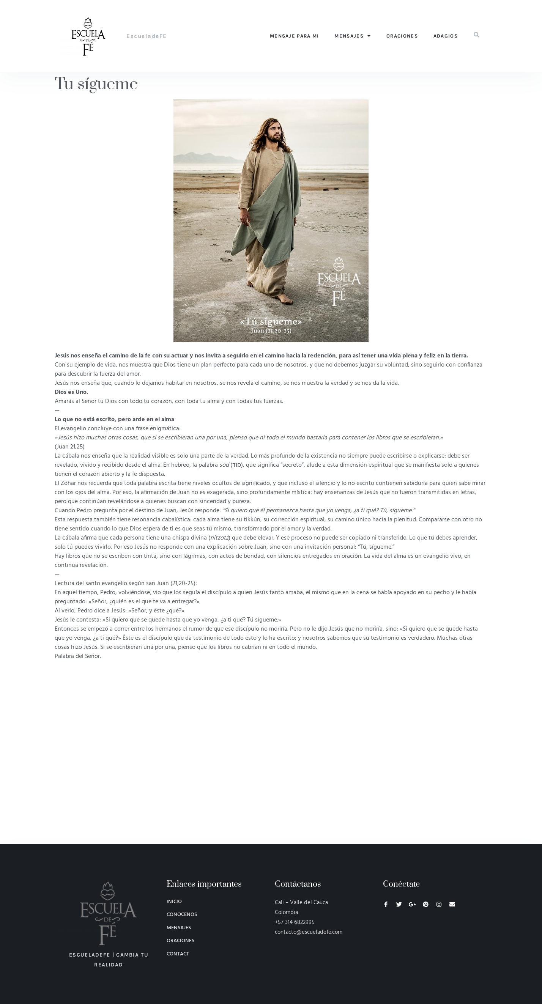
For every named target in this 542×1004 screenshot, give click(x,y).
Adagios (445, 36)
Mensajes (352, 36)
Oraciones (402, 36)
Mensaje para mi (294, 36)
